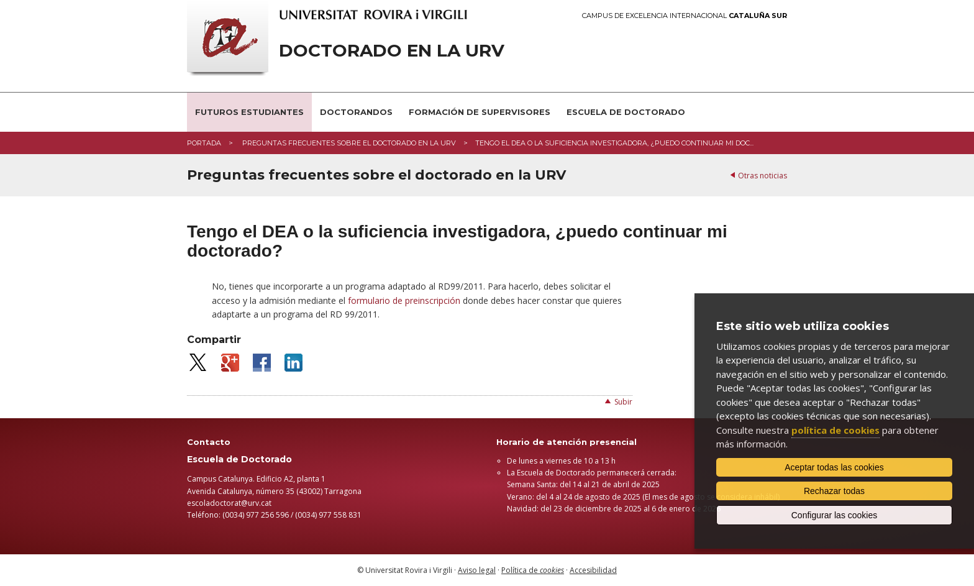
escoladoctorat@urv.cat (229, 503)
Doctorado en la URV (391, 50)
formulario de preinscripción (404, 300)
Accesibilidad (593, 570)
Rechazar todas (834, 491)
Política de (532, 570)
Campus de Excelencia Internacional (684, 15)
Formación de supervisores (479, 112)
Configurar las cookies (834, 515)
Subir (623, 401)
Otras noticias (762, 175)
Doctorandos (356, 112)
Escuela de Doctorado (626, 112)
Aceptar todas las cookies (834, 467)
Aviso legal (477, 570)
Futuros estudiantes (249, 112)
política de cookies (835, 430)
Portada (204, 143)
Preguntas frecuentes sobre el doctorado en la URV (348, 143)
